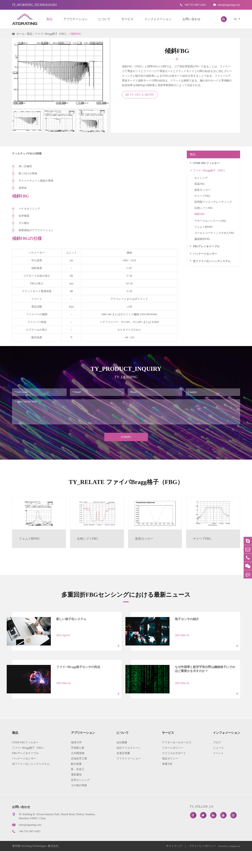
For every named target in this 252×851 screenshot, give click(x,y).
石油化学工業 (79, 758)
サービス (127, 19)
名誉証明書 (123, 753)
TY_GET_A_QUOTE (140, 94)
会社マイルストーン (129, 747)
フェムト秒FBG (203, 226)
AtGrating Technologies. (34, 845)
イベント (218, 753)
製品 (49, 19)
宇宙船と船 (77, 747)
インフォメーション (158, 19)
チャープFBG (202, 195)
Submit (126, 436)
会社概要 (122, 742)
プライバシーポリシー (202, 845)
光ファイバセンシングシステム (212, 261)
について (104, 19)
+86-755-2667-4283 (193, 4)
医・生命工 (77, 769)
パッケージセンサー (205, 253)
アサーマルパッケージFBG (210, 220)
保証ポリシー (170, 758)
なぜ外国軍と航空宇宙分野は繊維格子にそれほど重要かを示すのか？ (205, 669)
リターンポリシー (172, 747)
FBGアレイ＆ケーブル (206, 246)
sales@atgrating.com (226, 4)
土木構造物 (77, 753)
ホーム (20, 33)
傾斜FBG (76, 33)
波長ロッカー (202, 189)
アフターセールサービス (176, 742)
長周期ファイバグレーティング (213, 201)
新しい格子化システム (71, 619)
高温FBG (199, 183)
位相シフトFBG (203, 208)
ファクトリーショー (129, 758)
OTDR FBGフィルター (206, 163)
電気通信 (76, 774)
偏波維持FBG (202, 238)
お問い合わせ (191, 19)
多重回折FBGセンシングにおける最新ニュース (125, 594)
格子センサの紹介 (187, 619)
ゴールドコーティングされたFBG (214, 232)
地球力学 (76, 742)
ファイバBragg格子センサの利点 (78, 667)
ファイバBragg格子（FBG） (51, 33)
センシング (201, 177)
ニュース (218, 747)
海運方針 (167, 763)
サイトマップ (174, 845)
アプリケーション (75, 19)
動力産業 (76, 763)
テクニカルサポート (174, 753)
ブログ (217, 742)
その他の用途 (79, 785)
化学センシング (80, 779)
